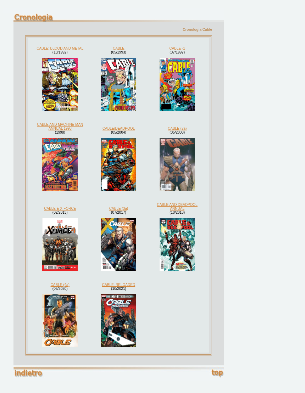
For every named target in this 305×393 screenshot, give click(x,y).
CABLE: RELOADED (118, 285)
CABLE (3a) (118, 208)
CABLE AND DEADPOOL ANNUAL (177, 206)
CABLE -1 (177, 48)
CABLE (118, 48)
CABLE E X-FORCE (60, 208)
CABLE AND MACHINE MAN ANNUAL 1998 (60, 126)
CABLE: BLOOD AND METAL (60, 48)
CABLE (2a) (177, 128)
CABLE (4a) (60, 285)
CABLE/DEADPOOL (118, 128)
